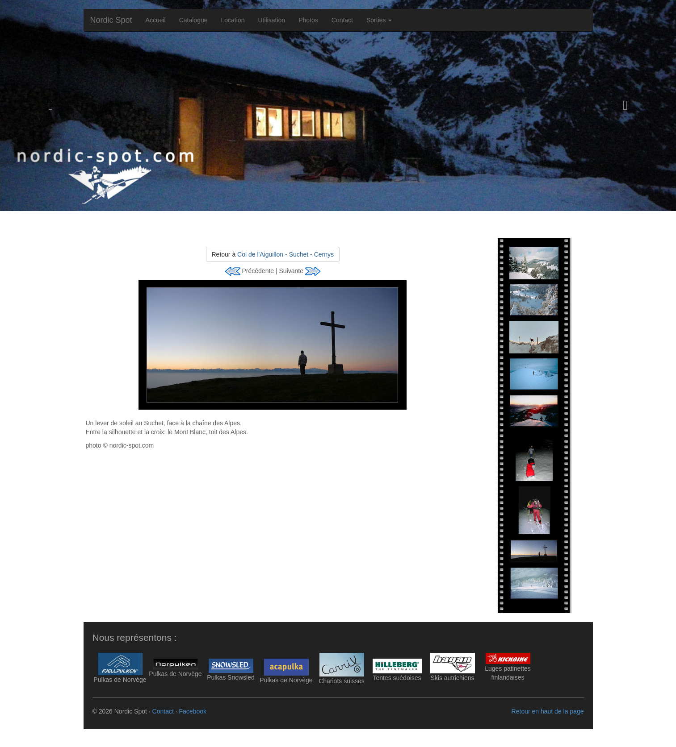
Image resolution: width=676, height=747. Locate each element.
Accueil (156, 20)
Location (233, 20)
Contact (342, 20)
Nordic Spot (111, 20)
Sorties (379, 20)
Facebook (192, 711)
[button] (50, 105)
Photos (308, 20)
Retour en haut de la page (548, 711)
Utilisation (271, 20)
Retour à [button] (273, 254)
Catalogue (193, 20)
